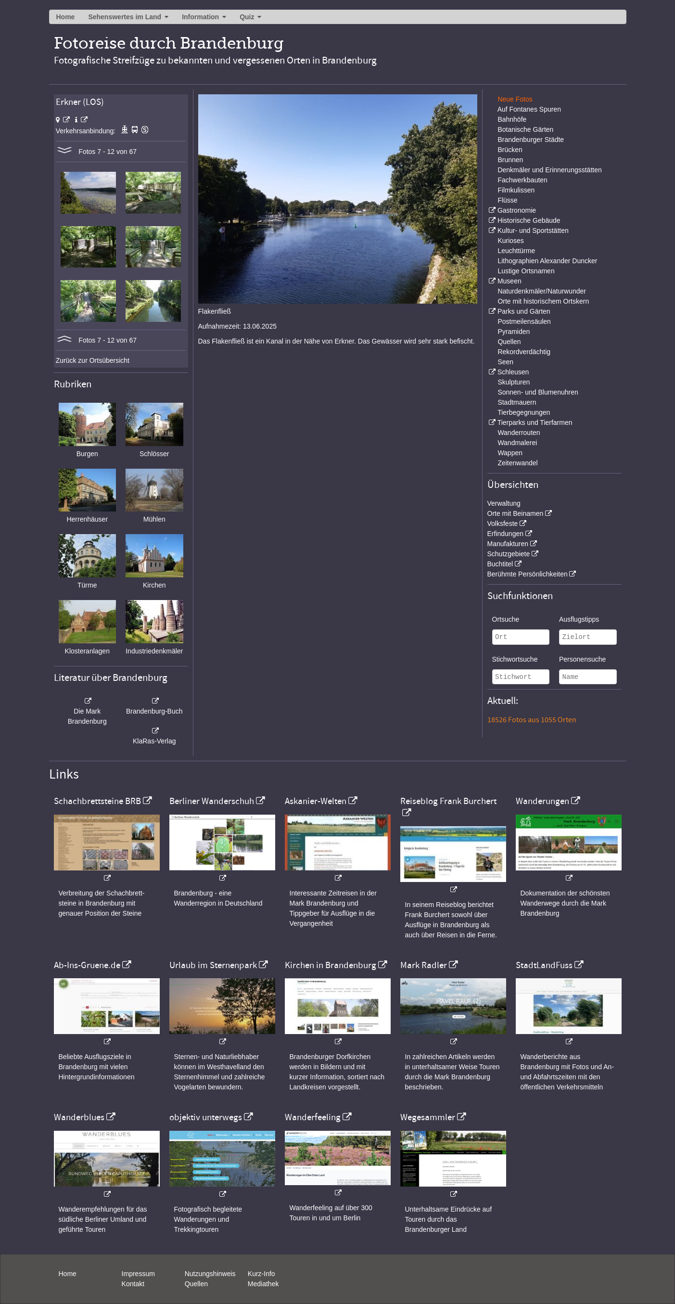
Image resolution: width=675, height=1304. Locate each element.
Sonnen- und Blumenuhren (537, 392)
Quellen (509, 341)
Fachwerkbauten (522, 180)
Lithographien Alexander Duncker (547, 261)
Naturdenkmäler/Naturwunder (541, 291)
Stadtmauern (516, 402)
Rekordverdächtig (523, 352)
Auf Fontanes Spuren (529, 109)
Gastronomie (516, 210)
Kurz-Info (261, 1274)
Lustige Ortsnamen (525, 271)
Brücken (509, 149)
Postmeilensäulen (524, 321)
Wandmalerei (517, 443)
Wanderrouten (518, 432)
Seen (505, 362)
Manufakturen (508, 544)
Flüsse (507, 200)
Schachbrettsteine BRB (97, 801)
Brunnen (510, 160)
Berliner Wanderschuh (211, 801)
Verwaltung (504, 503)
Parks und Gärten (523, 311)
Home (65, 17)
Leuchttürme (516, 251)
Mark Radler (423, 965)
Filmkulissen (516, 190)
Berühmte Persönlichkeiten (527, 574)
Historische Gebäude (528, 220)
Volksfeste (502, 523)
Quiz (247, 17)
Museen (509, 281)
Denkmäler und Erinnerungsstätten (549, 170)
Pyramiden (513, 331)
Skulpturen (513, 382)
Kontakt (133, 1284)
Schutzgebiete (508, 554)
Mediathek (263, 1284)
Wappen (509, 453)
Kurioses (510, 240)
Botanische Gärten (525, 129)
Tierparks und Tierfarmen (535, 422)
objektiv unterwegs (205, 1117)
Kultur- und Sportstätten (533, 230)
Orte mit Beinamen (515, 513)
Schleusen (513, 372)
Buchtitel (500, 564)
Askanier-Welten (315, 801)
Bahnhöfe (511, 119)
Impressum (138, 1274)
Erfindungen (505, 533)
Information (200, 17)
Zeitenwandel (517, 463)
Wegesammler (427, 1117)
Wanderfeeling (313, 1117)
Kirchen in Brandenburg (330, 965)
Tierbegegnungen (523, 412)
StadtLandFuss (544, 965)
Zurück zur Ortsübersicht (92, 360)
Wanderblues (79, 1117)
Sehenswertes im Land (124, 17)
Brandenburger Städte (530, 139)
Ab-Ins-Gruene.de (87, 965)
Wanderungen (542, 801)
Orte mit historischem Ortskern (543, 301)
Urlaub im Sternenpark (213, 965)
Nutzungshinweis (210, 1274)
